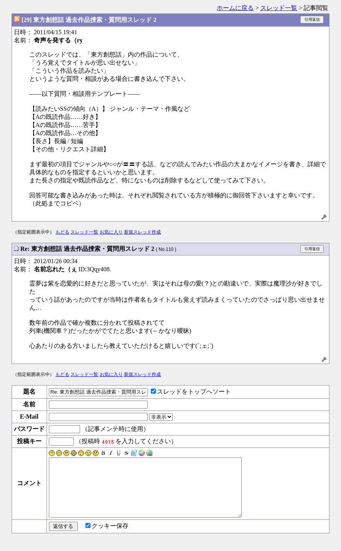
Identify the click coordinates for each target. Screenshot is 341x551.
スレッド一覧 (278, 8)
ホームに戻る (235, 8)
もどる (62, 232)
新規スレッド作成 (142, 232)
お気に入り (111, 232)
